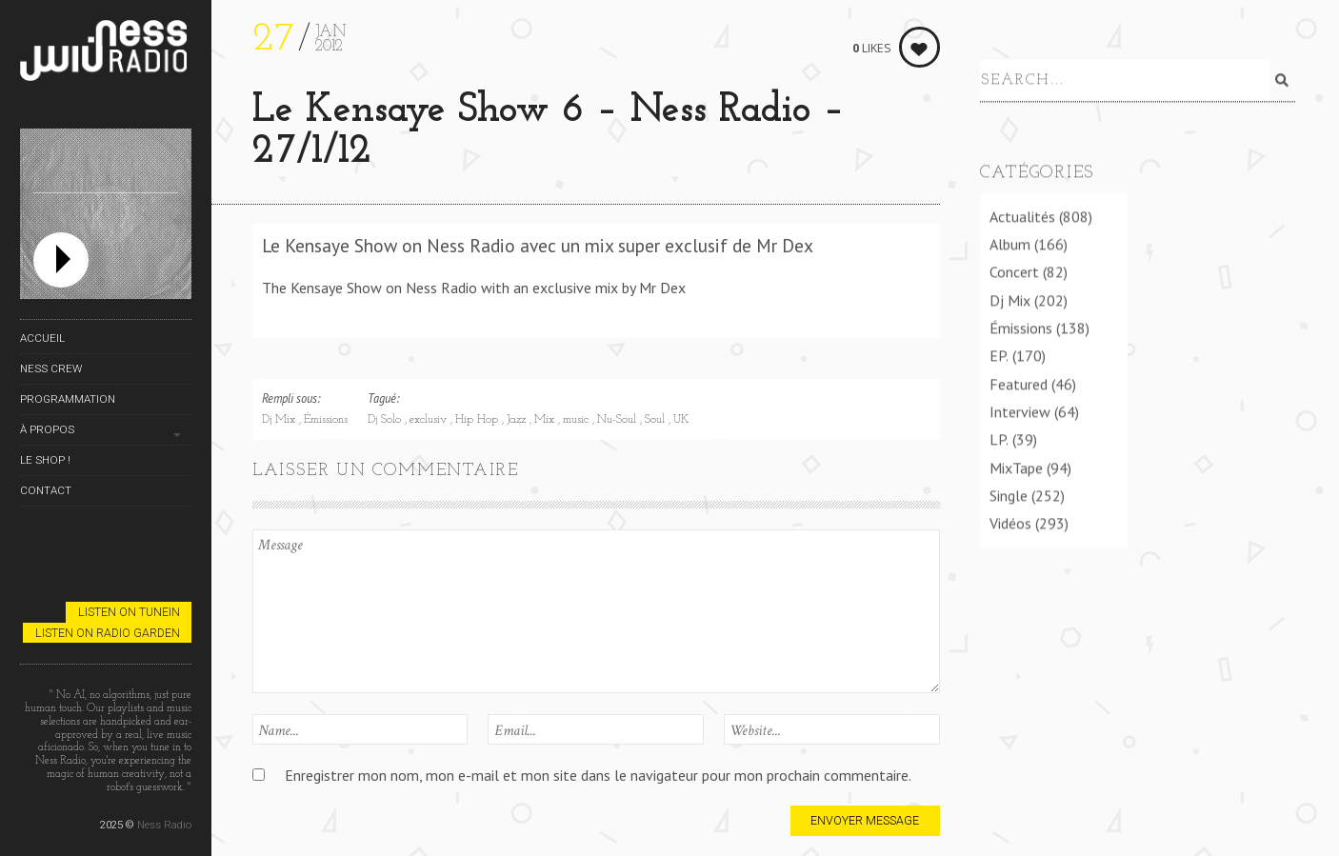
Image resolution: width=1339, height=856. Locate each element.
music (577, 420)
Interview (1019, 410)
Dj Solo (386, 420)
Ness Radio (164, 824)
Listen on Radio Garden (107, 633)
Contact (45, 490)
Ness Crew (51, 368)
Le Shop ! (45, 460)
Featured (1018, 382)
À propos (47, 429)
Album (1009, 242)
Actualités (1022, 215)
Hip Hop (478, 420)
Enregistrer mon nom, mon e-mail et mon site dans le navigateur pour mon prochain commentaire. (598, 775)
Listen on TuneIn (129, 612)
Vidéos (1010, 521)
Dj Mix (280, 420)
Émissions (326, 420)
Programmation (67, 399)
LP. (999, 438)
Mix (546, 420)
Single (1008, 494)
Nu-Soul (618, 420)
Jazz (518, 420)
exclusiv (430, 420)
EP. (999, 354)
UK (681, 420)
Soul (657, 420)
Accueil (42, 338)
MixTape (1016, 466)
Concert (1014, 270)
